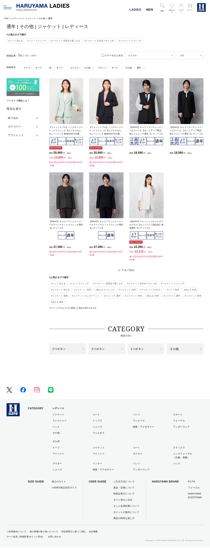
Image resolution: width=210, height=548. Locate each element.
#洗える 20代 (190, 289)
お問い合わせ (54, 537)
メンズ (55, 442)
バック (56, 427)
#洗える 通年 (57, 302)
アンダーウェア (181, 427)
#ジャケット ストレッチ (130, 40)
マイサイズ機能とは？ (18, 100)
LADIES (135, 9)
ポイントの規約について (126, 513)
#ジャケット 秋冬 (193, 296)
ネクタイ (137, 454)
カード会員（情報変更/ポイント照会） (26, 537)
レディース (17, 18)
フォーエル (194, 488)
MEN (149, 9)
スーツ (56, 448)
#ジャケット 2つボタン (151, 289)
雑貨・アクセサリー (143, 427)
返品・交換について (124, 488)
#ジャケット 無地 (59, 296)
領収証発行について (124, 494)
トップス (97, 421)
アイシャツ (58, 454)
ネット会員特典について (126, 506)
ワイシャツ (99, 454)
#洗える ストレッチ (105, 289)
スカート (178, 415)
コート (96, 415)
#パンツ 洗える (15, 40)
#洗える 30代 (153, 296)
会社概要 (93, 532)
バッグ (176, 464)
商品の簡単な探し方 (124, 519)
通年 (141, 68)
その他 (44, 18)
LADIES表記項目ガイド (64, 488)
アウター (57, 464)
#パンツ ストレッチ (36, 40)
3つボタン (99, 349)
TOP (6, 18)
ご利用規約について (16, 532)
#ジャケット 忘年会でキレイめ (99, 40)
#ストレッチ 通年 (112, 296)
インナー (97, 464)
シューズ (97, 427)
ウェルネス (99, 433)
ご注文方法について (124, 482)
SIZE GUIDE (36, 482)
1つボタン (138, 349)
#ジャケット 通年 (172, 296)
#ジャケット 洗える (60, 289)
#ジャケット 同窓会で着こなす (65, 40)
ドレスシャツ (59, 421)
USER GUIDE (97, 482)
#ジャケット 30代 (82, 289)
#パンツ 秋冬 (173, 289)
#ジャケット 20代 (127, 289)
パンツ (136, 415)
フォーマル (179, 421)
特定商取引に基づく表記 (74, 532)
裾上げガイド (59, 482)
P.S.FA (191, 482)
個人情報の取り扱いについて (44, 532)
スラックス (179, 448)
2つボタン (59, 349)
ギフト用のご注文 (122, 500)
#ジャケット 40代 (133, 296)
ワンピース (139, 421)
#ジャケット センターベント (86, 296)
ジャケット (32, 18)
